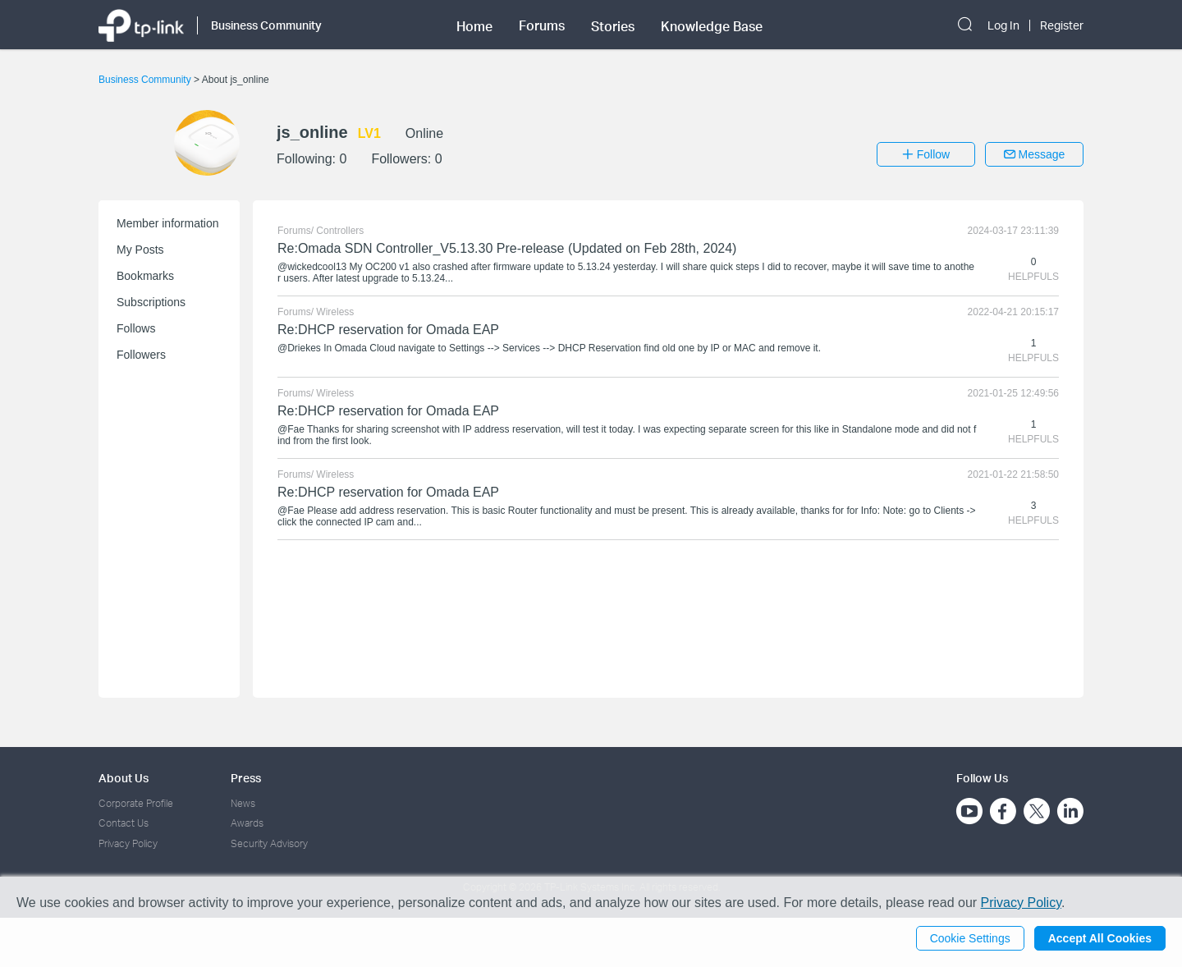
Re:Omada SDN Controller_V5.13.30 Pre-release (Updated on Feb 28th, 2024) (506, 248)
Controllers (340, 230)
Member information (168, 223)
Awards (247, 823)
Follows (136, 328)
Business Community (146, 79)
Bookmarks (145, 275)
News (243, 803)
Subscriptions (151, 302)
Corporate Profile (135, 803)
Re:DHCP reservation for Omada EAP (388, 330)
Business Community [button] (266, 25)
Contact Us (123, 823)
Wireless (335, 312)
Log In (1003, 25)
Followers (141, 354)
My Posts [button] (140, 249)
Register (1062, 25)
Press (246, 778)
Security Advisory (269, 843)
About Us (123, 778)
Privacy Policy (128, 843)
